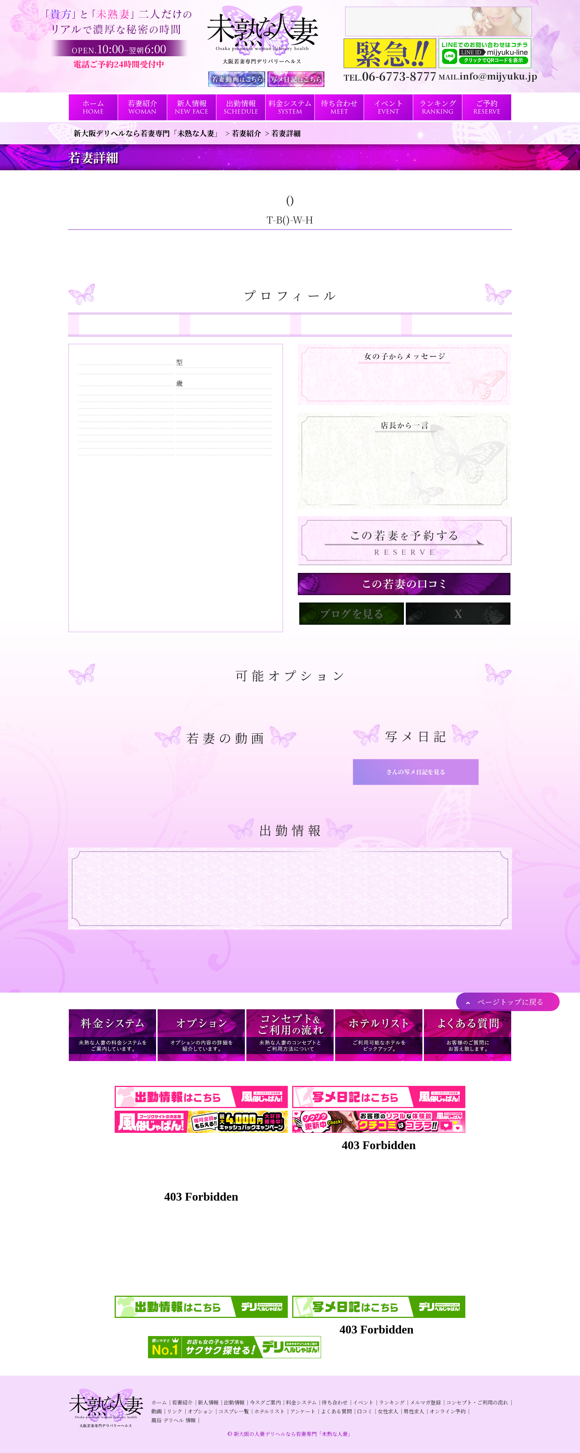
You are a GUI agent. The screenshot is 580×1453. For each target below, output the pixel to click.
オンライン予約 (447, 1411)
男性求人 (414, 1411)
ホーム (159, 1402)
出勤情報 (234, 1402)
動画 (156, 1411)
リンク (174, 1411)
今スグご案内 (265, 1402)
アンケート (303, 1411)
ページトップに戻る (511, 1001)
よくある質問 (336, 1411)
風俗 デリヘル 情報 (173, 1420)
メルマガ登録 (425, 1402)
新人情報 (208, 1402)
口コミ (364, 1411)
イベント (363, 1402)
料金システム (301, 1402)
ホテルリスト (269, 1411)
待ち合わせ (335, 1402)
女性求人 (388, 1411)
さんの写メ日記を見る (415, 772)
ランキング (392, 1402)
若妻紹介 (182, 1402)
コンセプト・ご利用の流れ (477, 1402)
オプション (200, 1411)
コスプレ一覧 (233, 1411)
